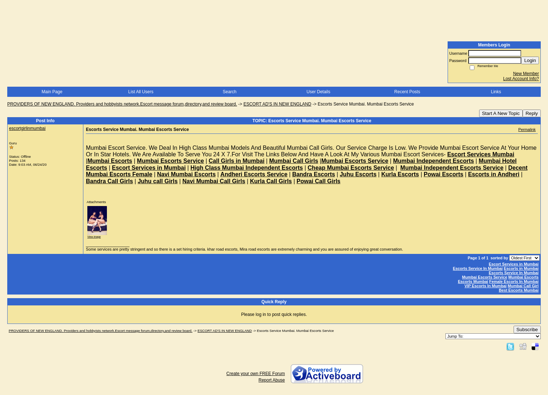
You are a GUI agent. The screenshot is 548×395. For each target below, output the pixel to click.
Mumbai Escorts (523, 277)
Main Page (52, 91)
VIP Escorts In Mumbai (486, 286)
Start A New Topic (501, 113)
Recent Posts (407, 91)
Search (229, 91)
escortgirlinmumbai (27, 128)
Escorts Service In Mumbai (478, 268)
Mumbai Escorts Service (484, 277)
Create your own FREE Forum (256, 373)
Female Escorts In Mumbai (514, 281)
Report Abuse (271, 380)
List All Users (140, 91)
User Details (318, 91)
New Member (526, 73)
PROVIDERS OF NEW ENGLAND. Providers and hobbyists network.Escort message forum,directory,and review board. (122, 104)
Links (496, 91)
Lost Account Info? (521, 78)
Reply (532, 113)
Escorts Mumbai (473, 281)
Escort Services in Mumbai (514, 264)
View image (94, 236)
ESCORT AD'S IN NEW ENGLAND (277, 104)
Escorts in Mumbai (521, 268)
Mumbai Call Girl (523, 286)
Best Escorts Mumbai (519, 290)
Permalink (527, 129)
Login (530, 60)
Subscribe (527, 329)
